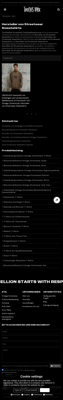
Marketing (47, 395)
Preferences (36, 395)
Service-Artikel (30, 370)
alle (13, 16)
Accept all (44, 390)
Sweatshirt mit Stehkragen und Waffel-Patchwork (22, 126)
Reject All (18, 390)
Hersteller (26, 299)
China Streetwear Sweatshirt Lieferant (17, 145)
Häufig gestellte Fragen (49, 297)
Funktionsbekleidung (10, 299)
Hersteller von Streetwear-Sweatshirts (17, 133)
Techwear (5, 303)
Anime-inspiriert (8, 313)
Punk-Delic (6, 306)
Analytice (26, 395)
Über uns (26, 296)
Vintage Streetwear (9, 296)
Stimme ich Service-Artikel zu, (18, 370)
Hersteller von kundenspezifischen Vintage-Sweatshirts (24, 137)
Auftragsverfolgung (50, 305)
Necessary (15, 395)
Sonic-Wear (6, 310)
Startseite (6, 16)
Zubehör (55, 366)
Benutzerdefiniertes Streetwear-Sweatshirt (19, 130)
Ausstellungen (28, 303)
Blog (45, 302)
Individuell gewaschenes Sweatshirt (16, 141)
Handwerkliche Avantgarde (7, 318)
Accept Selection (31, 390)
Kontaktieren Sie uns (31, 306)
